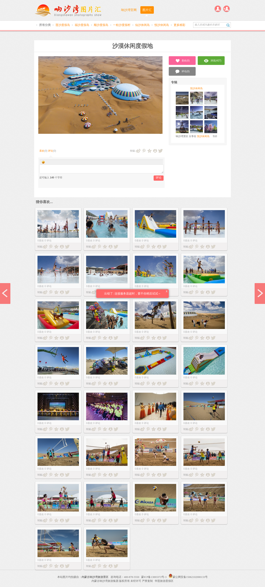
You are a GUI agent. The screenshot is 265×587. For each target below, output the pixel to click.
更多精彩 (179, 25)
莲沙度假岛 (63, 25)
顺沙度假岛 (101, 25)
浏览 (212, 61)
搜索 (228, 25)
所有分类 (45, 25)
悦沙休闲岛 (162, 25)
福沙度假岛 (82, 25)
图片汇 (147, 10)
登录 (218, 9)
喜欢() (182, 61)
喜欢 (41, 150)
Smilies (43, 162)
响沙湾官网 (129, 10)
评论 (50, 150)
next (260, 293)
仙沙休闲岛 (143, 25)
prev (5, 293)
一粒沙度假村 (122, 25)
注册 (226, 9)
